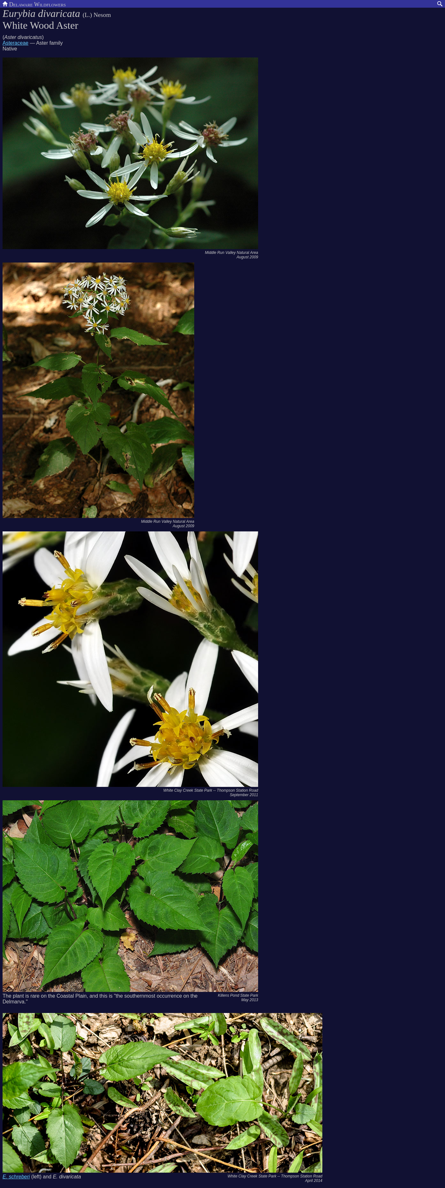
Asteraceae (15, 43)
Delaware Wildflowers (34, 3)
